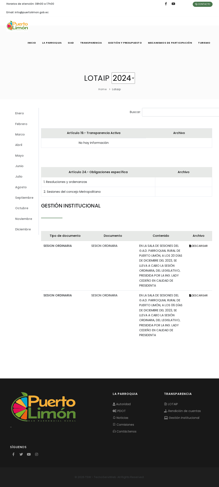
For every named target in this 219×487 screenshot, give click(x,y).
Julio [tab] (18, 176)
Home (102, 89)
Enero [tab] (19, 113)
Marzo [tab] (20, 134)
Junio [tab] (19, 166)
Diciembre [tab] (23, 229)
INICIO (28, 42)
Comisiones (123, 424)
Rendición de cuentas (182, 411)
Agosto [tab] (21, 187)
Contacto (202, 4)
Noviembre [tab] (23, 219)
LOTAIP (171, 404)
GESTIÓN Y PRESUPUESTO (124, 42)
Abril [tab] (18, 145)
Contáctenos (124, 431)
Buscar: (163, 112)
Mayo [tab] (19, 155)
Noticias (120, 418)
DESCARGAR (198, 246)
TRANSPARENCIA (89, 42)
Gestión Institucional (181, 418)
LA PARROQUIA (48, 42)
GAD (68, 42)
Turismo (204, 42)
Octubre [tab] (21, 208)
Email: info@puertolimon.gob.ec (27, 12)
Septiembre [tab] (24, 198)
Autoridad (122, 404)
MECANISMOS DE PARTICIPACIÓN (169, 42)
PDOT (119, 411)
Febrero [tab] (21, 124)
